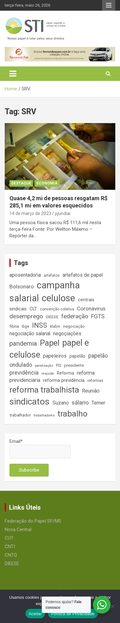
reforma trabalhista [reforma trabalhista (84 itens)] (44, 389)
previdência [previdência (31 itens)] (24, 372)
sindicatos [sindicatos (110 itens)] (29, 401)
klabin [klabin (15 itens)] (55, 326)
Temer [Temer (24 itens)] (98, 403)
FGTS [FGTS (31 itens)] (98, 316)
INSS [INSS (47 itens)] (39, 325)
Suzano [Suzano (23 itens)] (60, 403)
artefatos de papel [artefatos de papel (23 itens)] (83, 275)
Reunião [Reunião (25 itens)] (91, 391)
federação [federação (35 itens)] (74, 316)
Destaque (21, 183)
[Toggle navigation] (13, 73)
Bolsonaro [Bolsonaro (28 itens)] (21, 286)
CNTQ (11, 555)
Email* (40, 448)
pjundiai (62, 213)
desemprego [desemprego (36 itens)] (26, 316)
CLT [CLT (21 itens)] (33, 309)
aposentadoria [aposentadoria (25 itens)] (25, 275)
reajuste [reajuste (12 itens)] (47, 373)
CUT (9, 538)
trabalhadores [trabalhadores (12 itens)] (44, 415)
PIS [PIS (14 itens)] (58, 365)
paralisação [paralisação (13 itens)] (44, 365)
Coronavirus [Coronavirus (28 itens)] (91, 308)
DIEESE (12, 563)
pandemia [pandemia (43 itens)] (23, 343)
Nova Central (18, 529)
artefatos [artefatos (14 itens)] (52, 275)
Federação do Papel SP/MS (33, 521)
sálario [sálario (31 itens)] (80, 402)
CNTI (10, 546)
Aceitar (35, 613)
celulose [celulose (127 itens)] (58, 298)
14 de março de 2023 (30, 213)
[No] (112, 606)
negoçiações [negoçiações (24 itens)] (67, 334)
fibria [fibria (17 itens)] (14, 326)
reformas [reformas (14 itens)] (95, 380)
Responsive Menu (108, 5)
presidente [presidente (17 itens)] (74, 365)
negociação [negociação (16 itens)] (74, 326)
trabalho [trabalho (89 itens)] (72, 413)
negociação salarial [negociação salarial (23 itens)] (29, 334)
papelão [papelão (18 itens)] (77, 356)
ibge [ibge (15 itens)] (25, 326)
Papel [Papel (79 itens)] (49, 343)
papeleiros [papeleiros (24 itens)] (55, 356)
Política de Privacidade (73, 613)
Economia (46, 183)
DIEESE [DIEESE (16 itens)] (52, 316)
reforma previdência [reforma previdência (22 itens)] (64, 380)
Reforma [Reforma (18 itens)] (65, 373)
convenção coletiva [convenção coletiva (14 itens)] (57, 309)
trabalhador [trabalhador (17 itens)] (20, 415)
